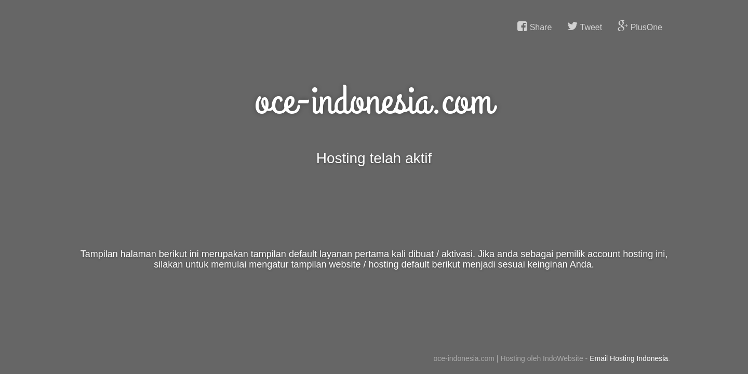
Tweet (584, 26)
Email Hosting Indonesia (629, 358)
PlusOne (640, 26)
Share (534, 26)
